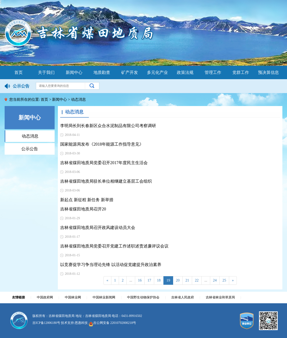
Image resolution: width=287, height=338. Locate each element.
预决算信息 (268, 72)
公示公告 (29, 149)
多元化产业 (157, 72)
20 (178, 280)
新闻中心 (74, 72)
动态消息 (30, 136)
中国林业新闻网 (104, 297)
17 (149, 280)
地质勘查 (102, 72)
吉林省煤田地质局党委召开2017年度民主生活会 (104, 162)
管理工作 (213, 72)
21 (187, 280)
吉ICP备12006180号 (46, 323)
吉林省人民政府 (182, 297)
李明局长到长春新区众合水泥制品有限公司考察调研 (108, 125)
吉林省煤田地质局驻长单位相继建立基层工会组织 (106, 181)
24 (215, 280)
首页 (18, 72)
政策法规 (185, 72)
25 (224, 280)
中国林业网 (73, 297)
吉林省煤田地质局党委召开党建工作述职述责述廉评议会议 (114, 246)
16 (140, 280)
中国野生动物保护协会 (143, 297)
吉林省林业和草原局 (220, 297)
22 (197, 280)
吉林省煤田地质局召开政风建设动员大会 (97, 227)
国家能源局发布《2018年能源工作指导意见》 (102, 144)
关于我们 (46, 72)
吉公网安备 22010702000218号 (112, 323)
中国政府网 (45, 297)
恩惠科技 (81, 323)
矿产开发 (129, 72)
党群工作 (240, 72)
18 (159, 280)
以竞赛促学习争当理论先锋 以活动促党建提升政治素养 (110, 264)
